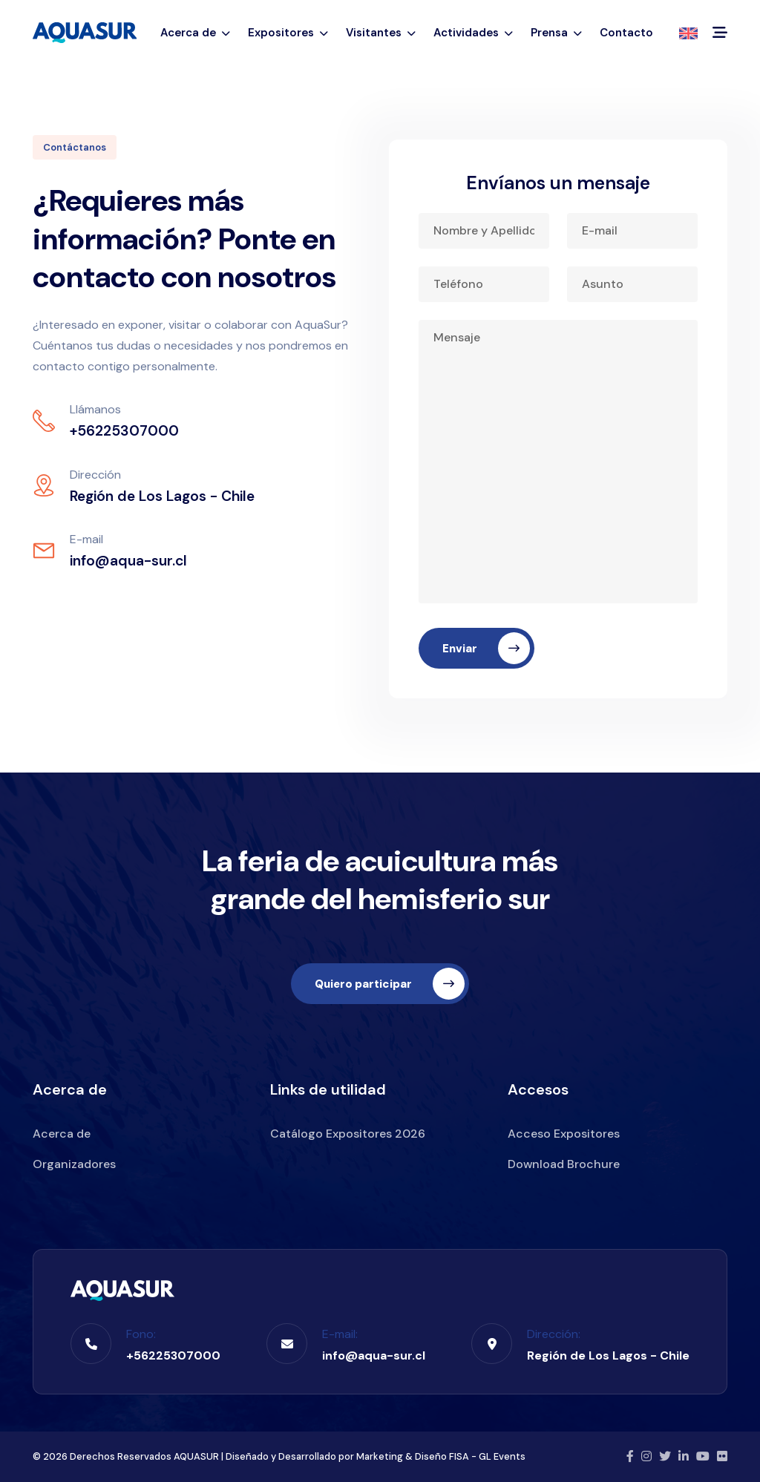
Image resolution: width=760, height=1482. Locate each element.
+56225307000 (173, 1355)
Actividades (473, 32)
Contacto (626, 32)
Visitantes (381, 32)
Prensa (556, 32)
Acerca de (195, 32)
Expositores (288, 32)
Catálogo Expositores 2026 (347, 1133)
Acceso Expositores (564, 1133)
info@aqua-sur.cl (373, 1355)
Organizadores (74, 1164)
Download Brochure (564, 1164)
